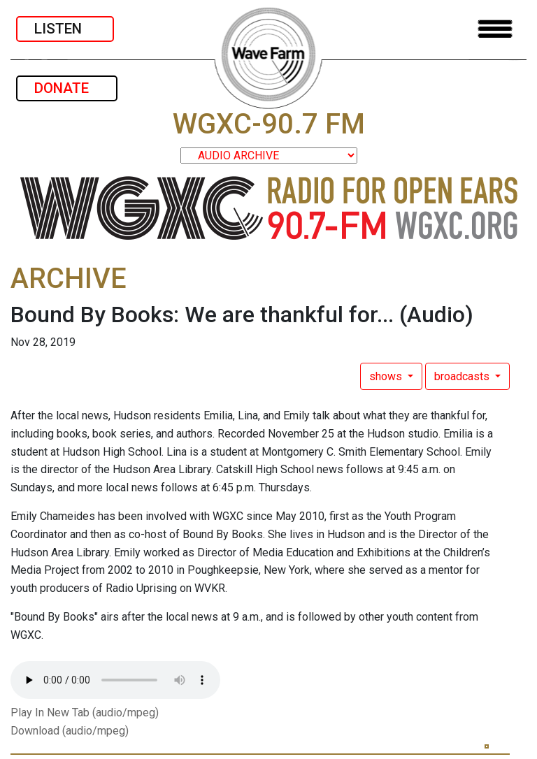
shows (387, 376)
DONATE (66, 88)
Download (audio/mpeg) (69, 730)
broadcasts (463, 376)
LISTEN (65, 28)
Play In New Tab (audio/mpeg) (84, 712)
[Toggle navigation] (495, 29)
